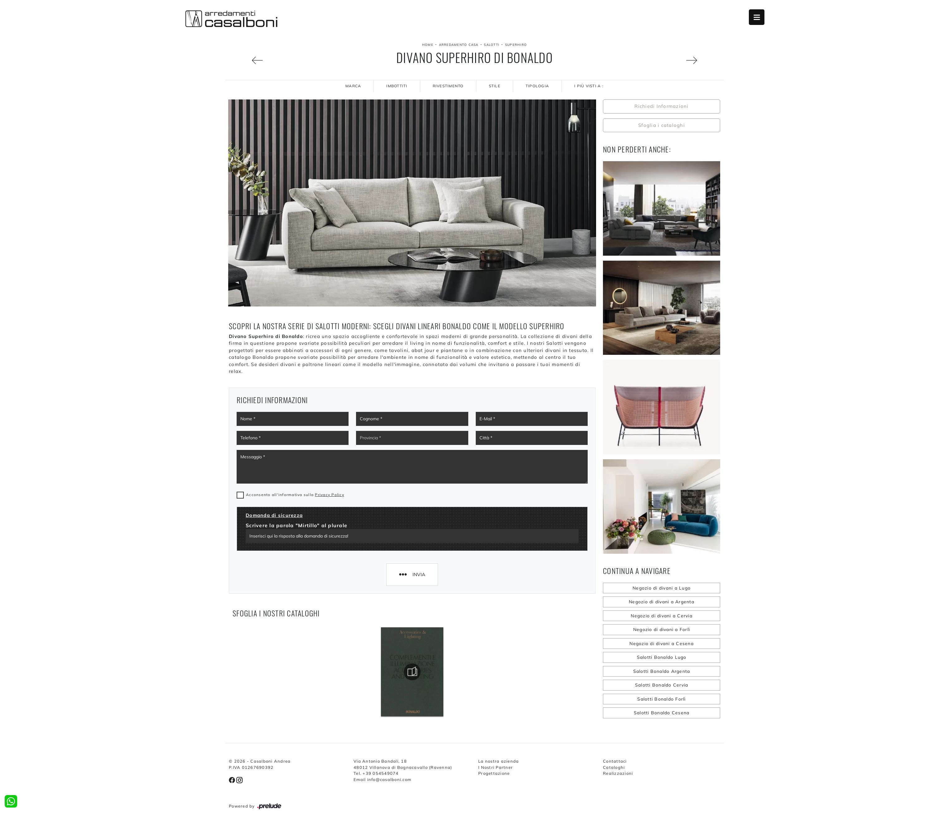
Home (427, 45)
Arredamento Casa (459, 45)
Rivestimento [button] (448, 86)
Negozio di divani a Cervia (661, 616)
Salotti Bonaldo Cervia (661, 685)
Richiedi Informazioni (661, 106)
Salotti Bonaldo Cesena (662, 713)
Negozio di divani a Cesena (661, 643)
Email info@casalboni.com (382, 779)
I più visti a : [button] (589, 86)
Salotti (491, 45)
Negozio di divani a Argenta (661, 602)
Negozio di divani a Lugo (662, 588)
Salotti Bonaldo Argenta (661, 671)
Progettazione (494, 773)
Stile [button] (494, 86)
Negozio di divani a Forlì (661, 629)
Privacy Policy (329, 494)
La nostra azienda (498, 761)
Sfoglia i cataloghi (661, 125)
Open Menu (756, 17)
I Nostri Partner (495, 767)
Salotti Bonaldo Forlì (661, 699)
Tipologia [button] (537, 86)
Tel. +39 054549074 (376, 773)
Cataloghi (614, 767)
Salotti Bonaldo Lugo (661, 657)
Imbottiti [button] (396, 86)
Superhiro (516, 45)
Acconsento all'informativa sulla (295, 494)
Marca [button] (353, 86)
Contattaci (615, 761)
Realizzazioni (618, 773)
